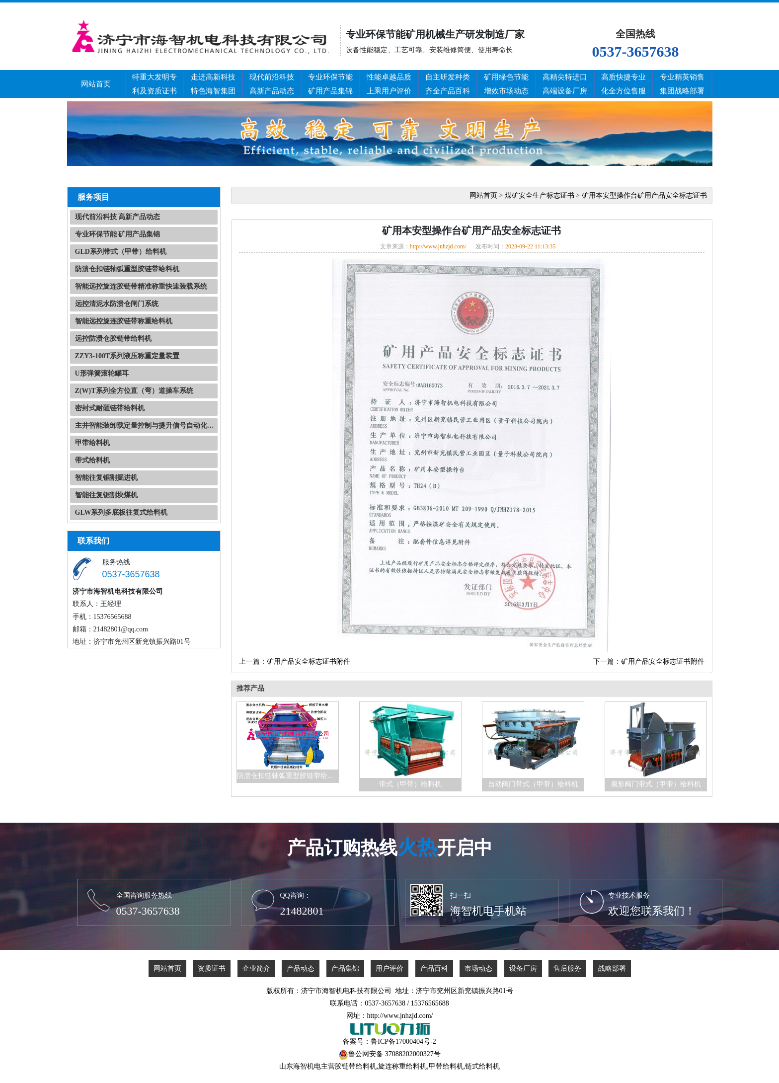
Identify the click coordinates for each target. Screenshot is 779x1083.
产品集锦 (345, 968)
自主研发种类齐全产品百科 (447, 84)
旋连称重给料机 (402, 1066)
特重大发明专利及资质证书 (154, 84)
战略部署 (612, 968)
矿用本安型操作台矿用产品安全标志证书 (644, 195)
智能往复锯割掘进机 (106, 477)
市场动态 (478, 968)
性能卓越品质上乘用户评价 (389, 84)
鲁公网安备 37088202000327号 (394, 1054)
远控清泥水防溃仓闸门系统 (116, 304)
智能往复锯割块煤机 (106, 495)
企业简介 (256, 968)
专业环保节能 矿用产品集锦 (117, 234)
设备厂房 (523, 968)
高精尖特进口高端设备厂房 (565, 84)
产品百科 (434, 968)
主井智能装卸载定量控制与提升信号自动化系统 (146, 425)
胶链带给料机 (356, 1066)
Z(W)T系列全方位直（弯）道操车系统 (134, 390)
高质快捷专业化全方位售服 (623, 84)
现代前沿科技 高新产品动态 (117, 217)
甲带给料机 (92, 443)
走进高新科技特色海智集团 (213, 84)
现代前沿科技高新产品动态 (271, 84)
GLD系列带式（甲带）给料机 (120, 251)
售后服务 (567, 968)
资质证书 (212, 968)
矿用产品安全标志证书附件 (308, 661)
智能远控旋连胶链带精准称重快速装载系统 (141, 286)
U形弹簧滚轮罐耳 (102, 373)
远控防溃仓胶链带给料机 (113, 338)
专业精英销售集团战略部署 (682, 84)
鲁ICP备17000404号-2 (403, 1041)
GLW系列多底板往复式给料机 (121, 512)
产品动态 (300, 968)
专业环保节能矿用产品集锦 (330, 84)
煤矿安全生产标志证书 (539, 195)
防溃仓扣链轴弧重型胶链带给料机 (127, 269)
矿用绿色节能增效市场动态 (506, 84)
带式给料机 (92, 460)
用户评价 (389, 968)
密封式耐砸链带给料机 (110, 408)
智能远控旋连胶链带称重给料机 (123, 321)
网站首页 (96, 84)
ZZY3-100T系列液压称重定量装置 (127, 356)
